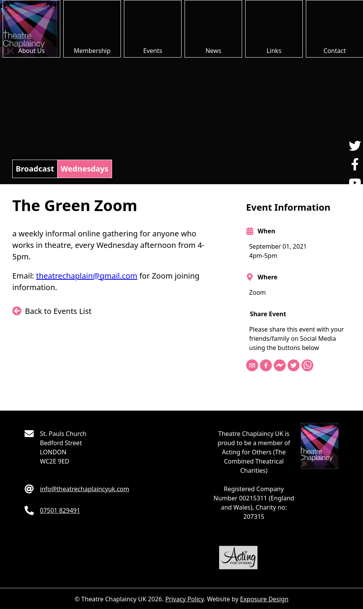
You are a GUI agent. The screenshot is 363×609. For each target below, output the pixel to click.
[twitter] (294, 366)
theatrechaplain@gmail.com (86, 276)
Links (274, 50)
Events (152, 50)
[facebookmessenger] (280, 366)
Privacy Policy (184, 599)
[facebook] (267, 366)
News (213, 50)
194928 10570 (60, 510)
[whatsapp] (308, 366)
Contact (334, 50)
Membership (92, 50)
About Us (31, 50)
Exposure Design (264, 599)
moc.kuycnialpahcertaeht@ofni (84, 489)
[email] (253, 366)
